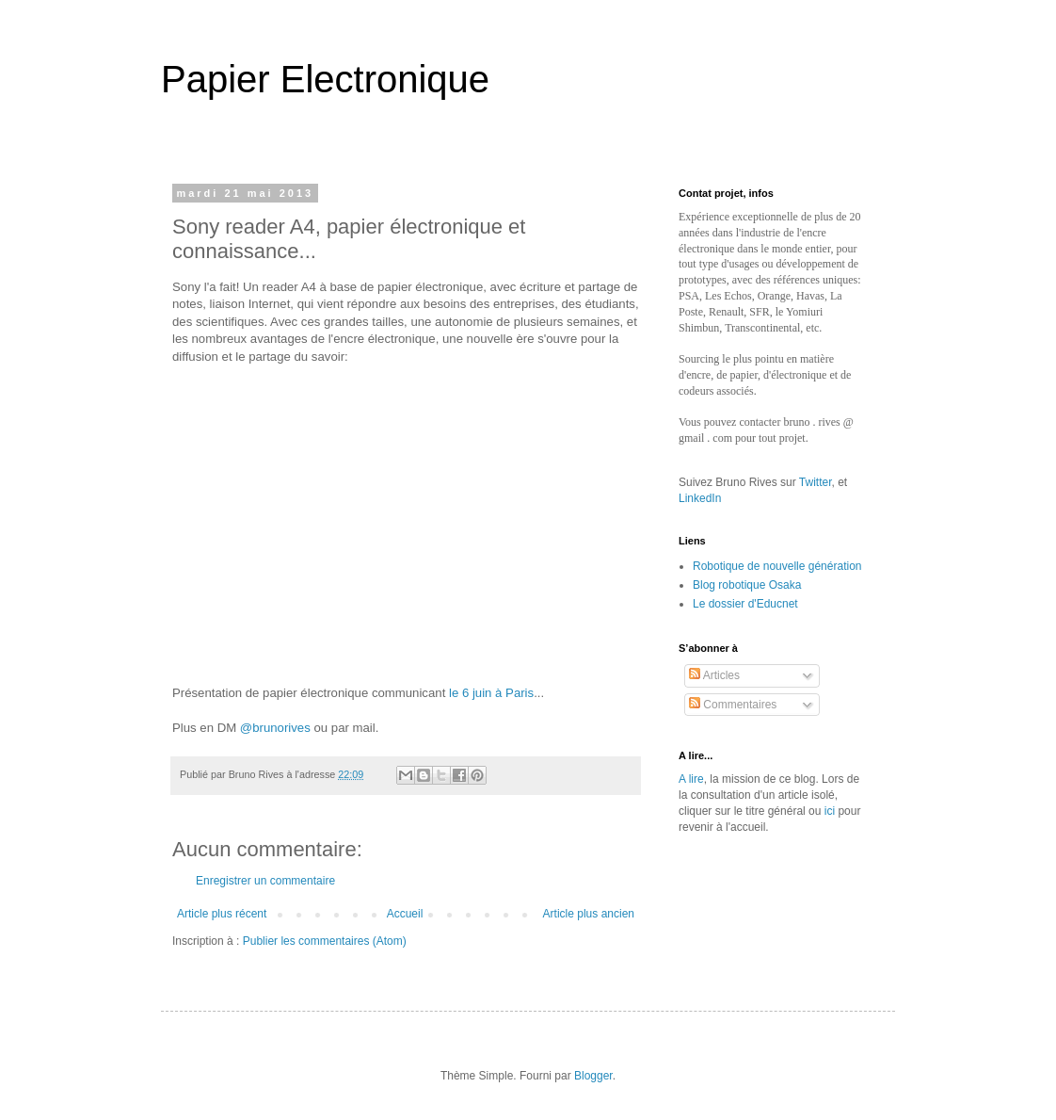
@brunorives (275, 728)
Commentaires (732, 704)
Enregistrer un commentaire (265, 880)
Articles (714, 675)
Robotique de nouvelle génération (777, 566)
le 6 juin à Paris (491, 693)
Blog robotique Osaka (747, 585)
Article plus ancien (588, 913)
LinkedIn (700, 498)
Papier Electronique (325, 79)
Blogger (593, 1075)
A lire (691, 779)
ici (829, 811)
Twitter (815, 482)
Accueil (405, 913)
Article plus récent (221, 913)
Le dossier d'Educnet (745, 603)
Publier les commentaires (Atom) (325, 941)
